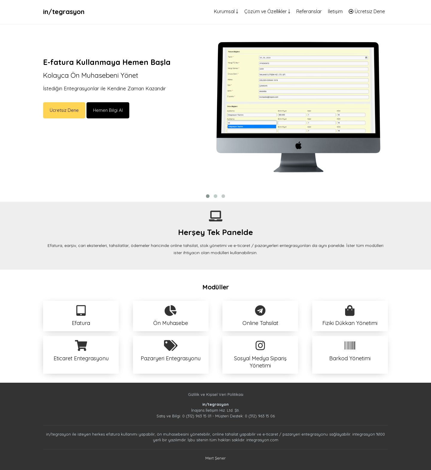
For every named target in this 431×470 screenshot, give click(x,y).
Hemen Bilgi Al (108, 110)
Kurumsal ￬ (226, 11)
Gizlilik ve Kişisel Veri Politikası (215, 394)
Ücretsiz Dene (367, 11)
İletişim (335, 11)
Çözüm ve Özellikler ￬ (267, 11)
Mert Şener (215, 458)
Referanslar (309, 11)
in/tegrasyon (63, 11)
